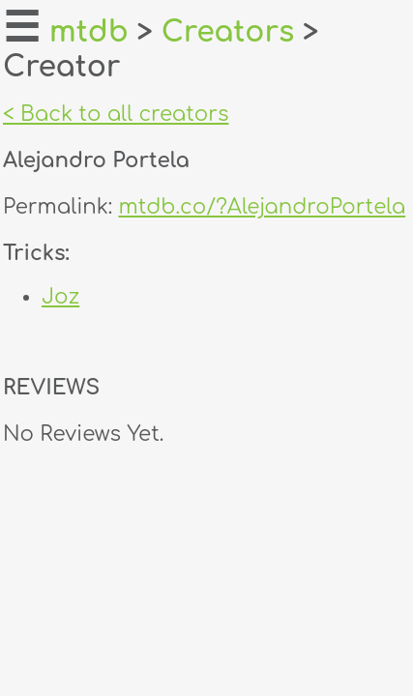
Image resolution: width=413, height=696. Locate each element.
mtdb (89, 32)
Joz (60, 296)
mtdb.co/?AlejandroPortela (261, 206)
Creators (228, 32)
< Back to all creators (115, 114)
